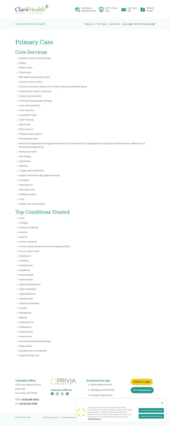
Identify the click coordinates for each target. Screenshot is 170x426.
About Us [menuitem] (90, 24)
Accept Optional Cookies (151, 410)
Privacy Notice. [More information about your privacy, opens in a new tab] (94, 419)
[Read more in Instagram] (57, 394)
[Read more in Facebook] (52, 394)
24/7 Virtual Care (111, 9)
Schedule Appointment (89, 9)
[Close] (162, 403)
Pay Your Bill (132, 9)
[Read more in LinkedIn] (67, 394)
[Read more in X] (62, 394)
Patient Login (141, 381)
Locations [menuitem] (114, 24)
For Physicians (142, 390)
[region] (121, 410)
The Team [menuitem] (102, 24)
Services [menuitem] (126, 24)
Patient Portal (150, 9)
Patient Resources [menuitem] (143, 24)
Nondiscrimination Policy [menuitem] (70, 417)
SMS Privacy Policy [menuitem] (50, 417)
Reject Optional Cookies (151, 416)
